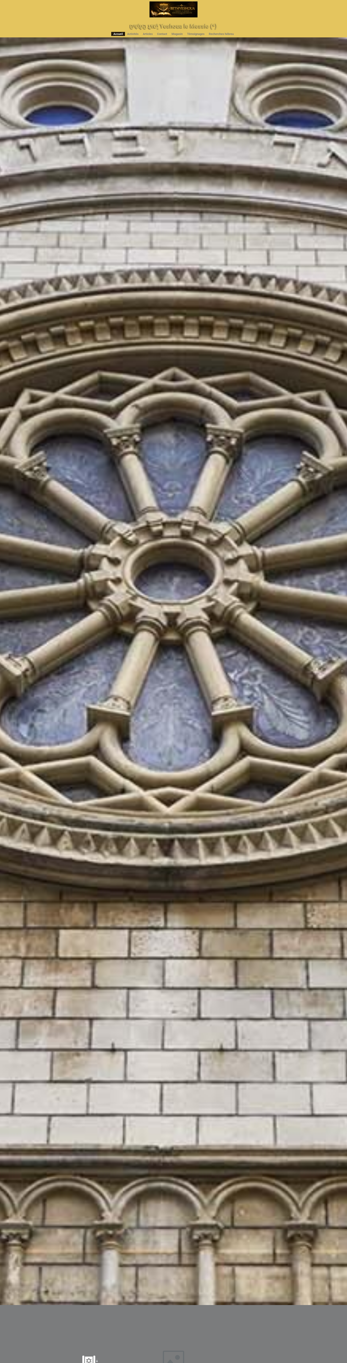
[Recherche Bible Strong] (342, 692)
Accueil (118, 34)
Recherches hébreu (221, 34)
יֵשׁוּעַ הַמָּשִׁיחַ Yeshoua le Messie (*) (173, 26)
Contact (162, 34)
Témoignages (195, 34)
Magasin (177, 34)
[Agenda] (342, 671)
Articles (148, 34)
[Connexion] (342, 678)
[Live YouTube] (342, 685)
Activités (132, 34)
